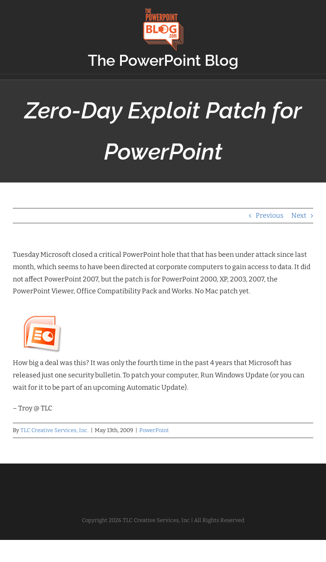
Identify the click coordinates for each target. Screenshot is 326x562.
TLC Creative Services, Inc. (54, 430)
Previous (270, 215)
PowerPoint (154, 430)
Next (298, 215)
